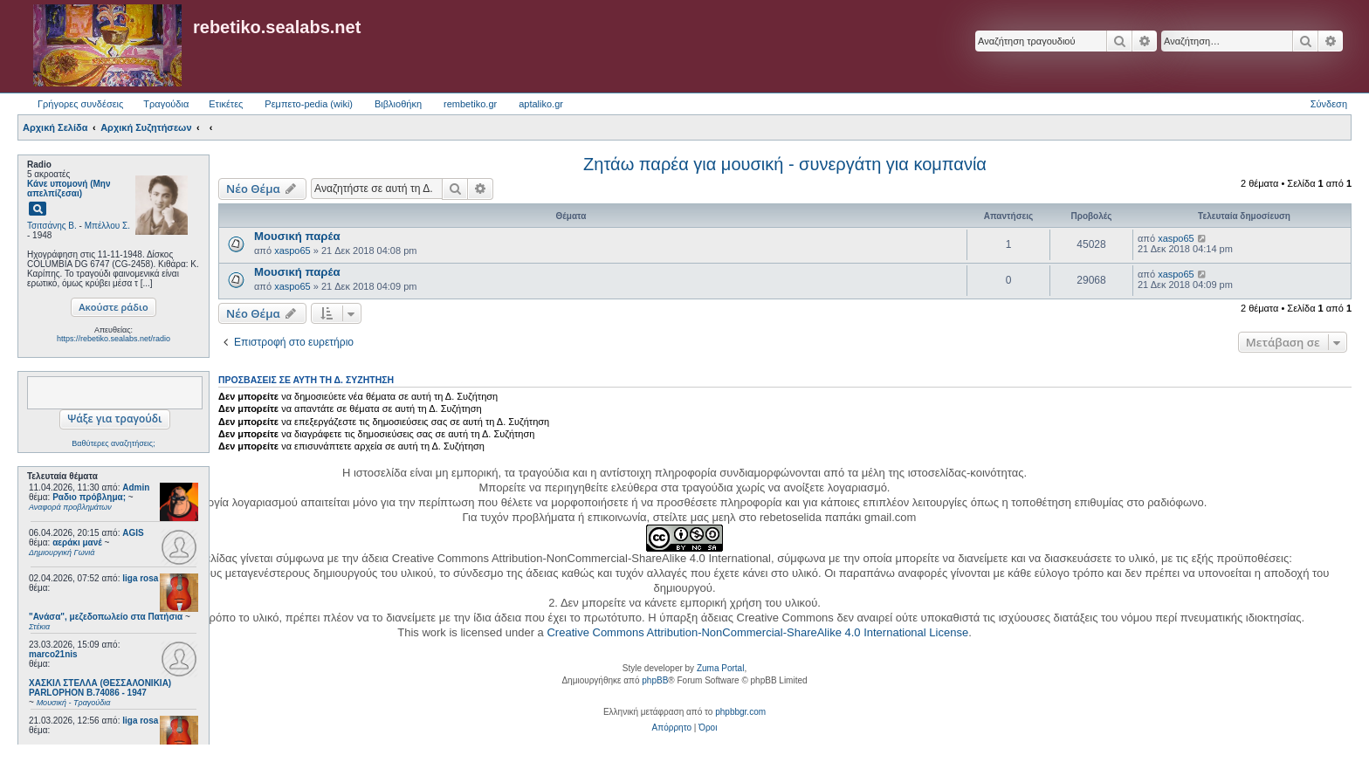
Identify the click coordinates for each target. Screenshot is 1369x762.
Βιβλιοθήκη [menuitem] (398, 104)
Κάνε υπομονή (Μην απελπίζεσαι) (69, 188)
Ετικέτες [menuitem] (226, 104)
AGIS (132, 533)
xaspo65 (292, 250)
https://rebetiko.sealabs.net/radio (113, 338)
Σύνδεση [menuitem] (1329, 104)
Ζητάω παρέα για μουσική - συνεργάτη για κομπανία (785, 164)
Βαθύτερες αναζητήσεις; (113, 443)
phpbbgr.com (740, 712)
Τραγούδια (166, 104)
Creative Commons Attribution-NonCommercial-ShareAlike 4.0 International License (757, 632)
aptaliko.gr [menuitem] (541, 104)
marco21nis (53, 654)
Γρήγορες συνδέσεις (80, 104)
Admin (135, 487)
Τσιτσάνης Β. (52, 225)
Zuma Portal (720, 668)
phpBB (655, 680)
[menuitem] (671, 728)
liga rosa (140, 578)
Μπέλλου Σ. (107, 225)
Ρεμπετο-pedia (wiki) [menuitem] (309, 104)
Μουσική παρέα (297, 236)
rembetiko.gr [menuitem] (470, 104)
